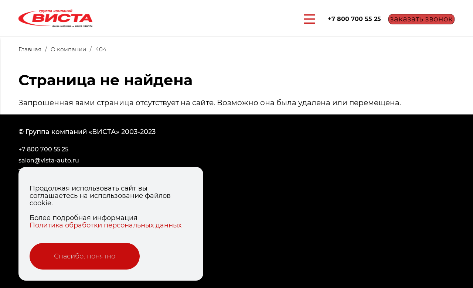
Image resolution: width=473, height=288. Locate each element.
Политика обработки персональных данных (105, 225)
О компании (73, 49)
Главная (34, 49)
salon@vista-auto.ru (48, 160)
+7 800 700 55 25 (345, 19)
